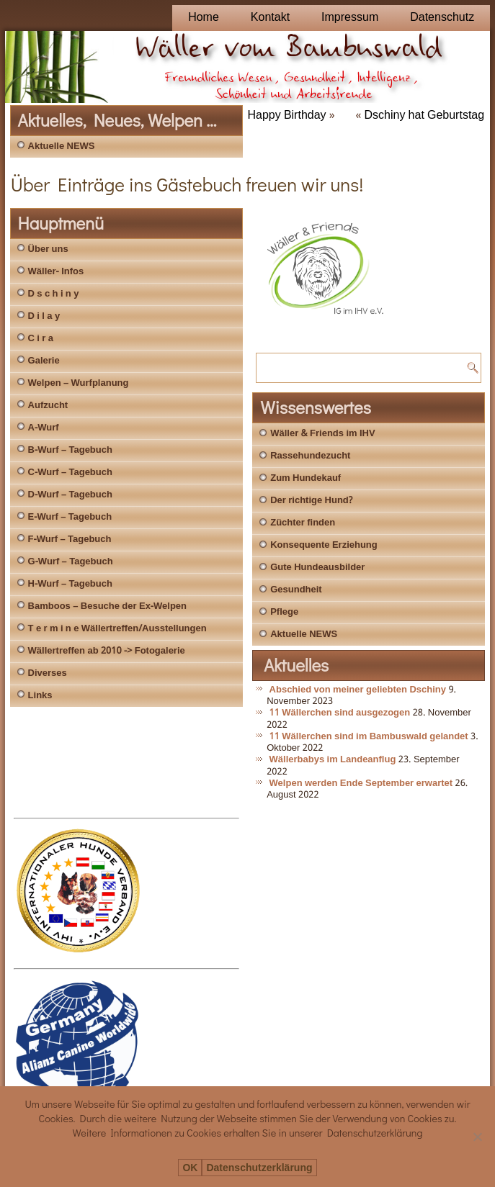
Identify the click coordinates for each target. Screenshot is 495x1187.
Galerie (44, 361)
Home (203, 17)
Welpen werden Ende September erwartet (361, 783)
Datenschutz (442, 17)
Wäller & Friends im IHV (322, 433)
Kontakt (270, 17)
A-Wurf (43, 428)
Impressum (349, 17)
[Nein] (477, 1136)
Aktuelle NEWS (61, 146)
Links (40, 695)
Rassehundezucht (310, 456)
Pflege (284, 612)
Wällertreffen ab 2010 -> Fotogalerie (106, 651)
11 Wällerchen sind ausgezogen (340, 713)
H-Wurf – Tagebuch (70, 584)
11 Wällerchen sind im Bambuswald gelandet (368, 736)
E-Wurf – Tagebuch (70, 517)
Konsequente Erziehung (324, 545)
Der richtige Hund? (311, 500)
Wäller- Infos (56, 271)
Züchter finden (302, 523)
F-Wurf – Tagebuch (70, 539)
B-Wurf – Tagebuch (70, 450)
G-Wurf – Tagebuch (70, 562)
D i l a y (44, 316)
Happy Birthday (286, 115)
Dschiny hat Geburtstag (425, 115)
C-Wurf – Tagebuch (70, 472)
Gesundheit (296, 590)
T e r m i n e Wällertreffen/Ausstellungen (117, 628)
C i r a (40, 338)
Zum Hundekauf (305, 478)
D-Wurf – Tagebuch (70, 495)
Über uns (48, 249)
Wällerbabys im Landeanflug (332, 760)
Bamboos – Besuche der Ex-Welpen (107, 606)
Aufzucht (48, 405)
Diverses (47, 673)
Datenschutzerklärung (259, 1168)
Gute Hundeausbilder (317, 567)
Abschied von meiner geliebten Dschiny (357, 690)
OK (189, 1168)
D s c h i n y (53, 294)
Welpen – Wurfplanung (78, 383)
